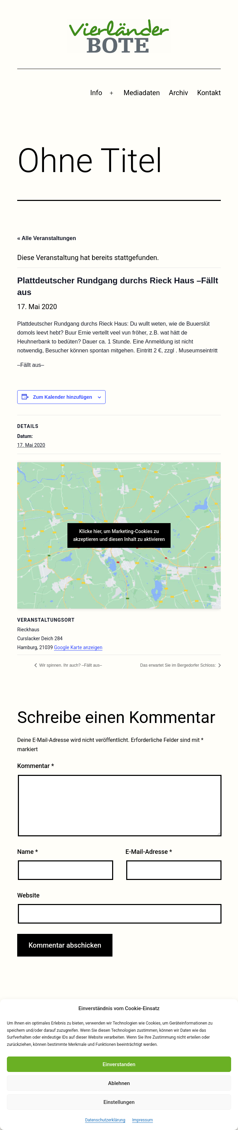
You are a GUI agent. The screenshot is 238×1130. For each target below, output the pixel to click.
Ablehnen (119, 1083)
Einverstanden (118, 1064)
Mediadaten (141, 93)
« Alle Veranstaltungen (46, 238)
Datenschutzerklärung (105, 1120)
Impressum (142, 1120)
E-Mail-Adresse (149, 851)
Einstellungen (119, 1102)
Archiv (178, 93)
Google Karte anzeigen (78, 647)
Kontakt (209, 93)
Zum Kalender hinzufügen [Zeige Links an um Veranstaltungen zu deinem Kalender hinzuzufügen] (62, 397)
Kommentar (35, 765)
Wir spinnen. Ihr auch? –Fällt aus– (70, 665)
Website (28, 895)
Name (27, 851)
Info (96, 93)
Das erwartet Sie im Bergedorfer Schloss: (178, 665)
